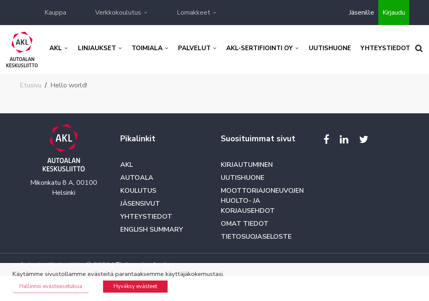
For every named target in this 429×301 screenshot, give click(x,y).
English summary (151, 229)
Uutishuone (242, 177)
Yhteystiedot (146, 216)
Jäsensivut (140, 203)
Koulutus (138, 190)
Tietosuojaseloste (256, 236)
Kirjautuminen (247, 164)
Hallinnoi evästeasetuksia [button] (50, 286)
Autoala (136, 177)
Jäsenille (361, 12)
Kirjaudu (393, 12)
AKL (126, 164)
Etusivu (30, 85)
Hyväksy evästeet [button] (135, 286)
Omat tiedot (245, 223)
